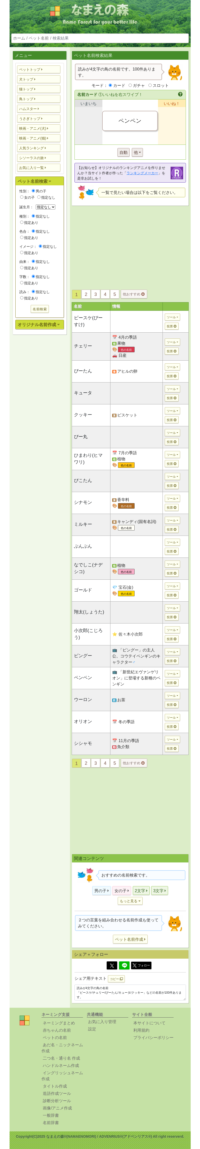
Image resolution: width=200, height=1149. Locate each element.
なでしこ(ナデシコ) (88, 568)
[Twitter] (112, 965)
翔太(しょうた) (89, 611)
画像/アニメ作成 (57, 1108)
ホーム (19, 38)
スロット (161, 85)
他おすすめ (134, 294)
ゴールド (83, 590)
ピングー (83, 655)
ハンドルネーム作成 (61, 1065)
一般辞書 (51, 1115)
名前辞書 (51, 1123)
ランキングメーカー (142, 173)
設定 (92, 1029)
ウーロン (83, 699)
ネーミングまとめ (59, 1023)
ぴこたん (83, 480)
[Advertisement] (40, 417)
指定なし (46, 197)
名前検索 (40, 309)
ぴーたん (83, 370)
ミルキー (83, 524)
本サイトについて (149, 1023)
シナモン (83, 502)
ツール (171, 317)
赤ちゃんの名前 (57, 1030)
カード (119, 85)
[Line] (124, 965)
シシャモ (83, 743)
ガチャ (139, 85)
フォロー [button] (141, 965)
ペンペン (83, 677)
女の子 (27, 197)
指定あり (29, 223)
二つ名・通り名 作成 (61, 1058)
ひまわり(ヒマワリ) (88, 459)
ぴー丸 (81, 436)
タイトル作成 (55, 1086)
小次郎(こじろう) (88, 634)
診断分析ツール (57, 1101)
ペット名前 (39, 38)
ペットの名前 (55, 1037)
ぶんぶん (83, 546)
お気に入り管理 (102, 1022)
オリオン (83, 721)
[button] (38, 69)
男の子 (39, 191)
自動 (123, 152)
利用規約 (141, 1030)
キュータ (83, 392)
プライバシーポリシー (153, 1037)
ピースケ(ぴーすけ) (88, 321)
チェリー (83, 346)
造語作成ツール (57, 1093)
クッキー (83, 414)
